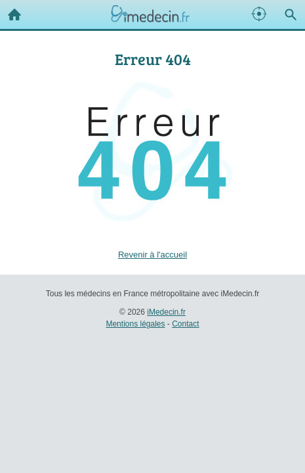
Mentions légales (135, 323)
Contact (185, 323)
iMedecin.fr (166, 312)
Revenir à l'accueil (152, 254)
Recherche (287, 11)
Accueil (10, 11)
